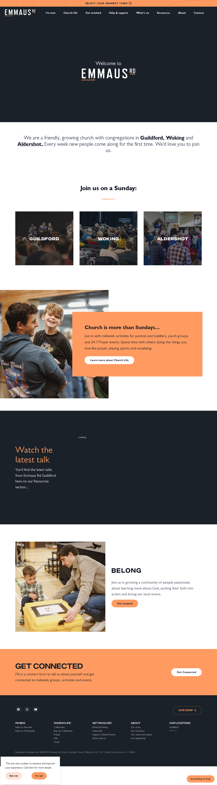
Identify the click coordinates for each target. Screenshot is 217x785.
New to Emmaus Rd (25, 734)
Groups (57, 753)
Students (58, 745)
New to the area (23, 727)
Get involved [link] (125, 603)
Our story (136, 727)
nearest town (108, 3)
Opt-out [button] (13, 775)
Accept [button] (39, 775)
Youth (57, 741)
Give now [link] (187, 710)
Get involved (93, 14)
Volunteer (97, 730)
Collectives (59, 727)
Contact (199, 14)
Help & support (118, 14)
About (182, 14)
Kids (56, 738)
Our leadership (138, 738)
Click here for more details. (37, 767)
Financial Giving (99, 727)
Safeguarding (137, 745)
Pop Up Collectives (63, 730)
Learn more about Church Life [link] (109, 360)
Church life (70, 14)
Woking (173, 730)
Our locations (138, 730)
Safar (56, 760)
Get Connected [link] (186, 672)
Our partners (137, 741)
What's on (142, 14)
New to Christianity (25, 730)
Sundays (58, 749)
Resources (163, 14)
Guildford (174, 727)
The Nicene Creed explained (145, 753)
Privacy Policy (137, 749)
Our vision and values (141, 734)
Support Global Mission (104, 734)
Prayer (57, 734)
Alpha (56, 756)
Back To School (100, 753)
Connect (19, 738)
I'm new (50, 14)
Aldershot (174, 734)
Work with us (99, 738)
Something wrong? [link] (200, 778)
